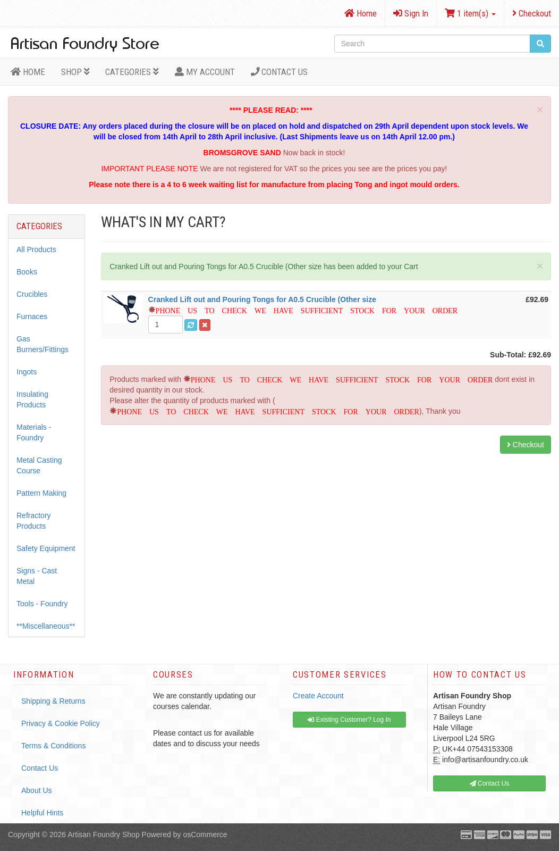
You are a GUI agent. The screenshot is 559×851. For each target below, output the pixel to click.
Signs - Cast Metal (36, 576)
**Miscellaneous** (45, 626)
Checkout (531, 13)
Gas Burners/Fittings (42, 344)
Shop (75, 71)
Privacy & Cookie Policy (60, 723)
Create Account (318, 695)
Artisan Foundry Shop (103, 834)
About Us (36, 790)
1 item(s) (470, 13)
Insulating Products (32, 399)
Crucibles (31, 294)
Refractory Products (33, 520)
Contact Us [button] (490, 783)
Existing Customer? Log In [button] (349, 719)
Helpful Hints (42, 812)
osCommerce (205, 834)
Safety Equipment (45, 548)
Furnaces (31, 316)
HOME (28, 71)
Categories (132, 71)
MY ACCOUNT (205, 71)
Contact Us (279, 71)
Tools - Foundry (41, 603)
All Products (36, 249)
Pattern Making (41, 493)
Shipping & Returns (53, 701)
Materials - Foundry (33, 432)
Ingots (26, 372)
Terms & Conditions (53, 745)
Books (26, 272)
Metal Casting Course (39, 465)
